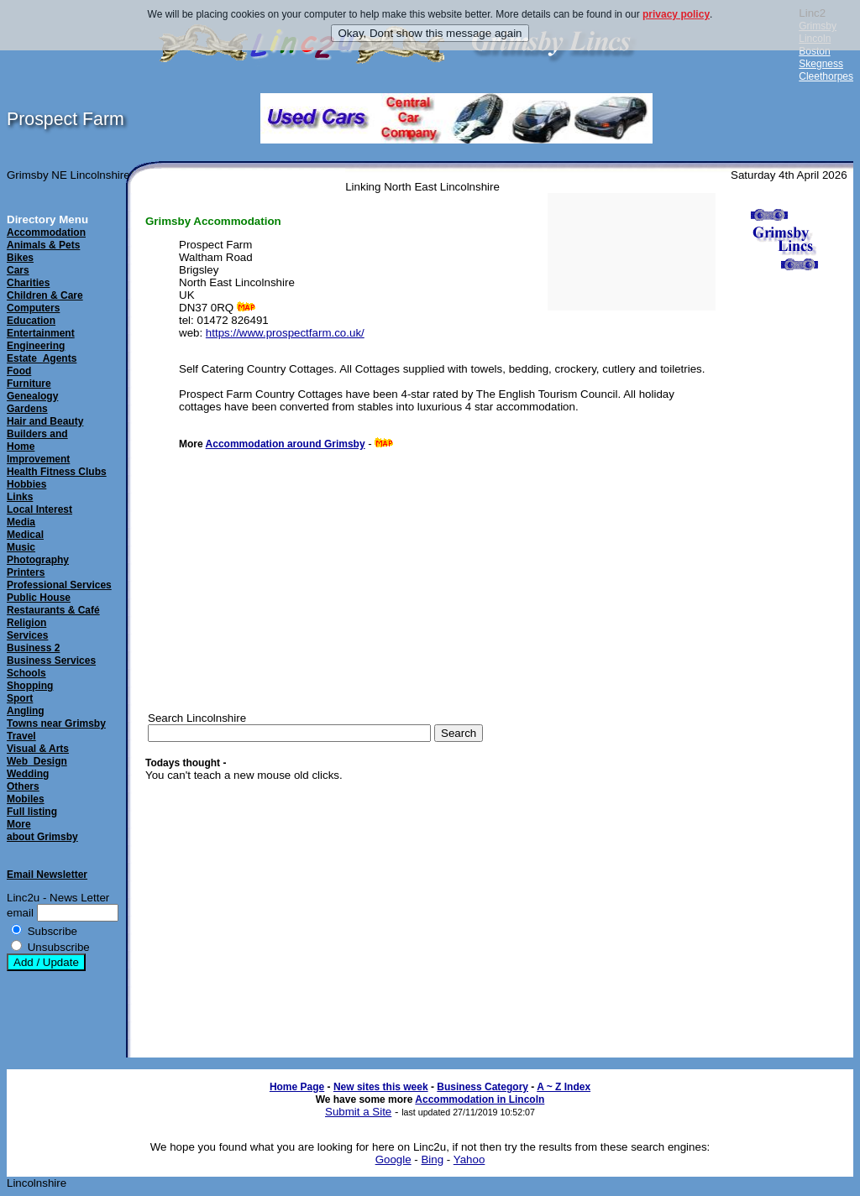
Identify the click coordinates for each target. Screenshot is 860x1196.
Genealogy (32, 396)
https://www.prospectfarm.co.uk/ (285, 332)
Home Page (297, 1087)
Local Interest (39, 509)
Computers (33, 308)
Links (20, 497)
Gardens (27, 409)
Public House (39, 597)
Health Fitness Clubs (57, 472)
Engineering (36, 346)
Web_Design (37, 761)
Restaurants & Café (53, 610)
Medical (25, 535)
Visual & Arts (38, 749)
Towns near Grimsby (56, 723)
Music (21, 547)
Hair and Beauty (45, 421)
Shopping (30, 686)
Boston (814, 51)
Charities (28, 283)
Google (393, 1159)
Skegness (821, 64)
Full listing (32, 811)
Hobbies (26, 484)
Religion (26, 623)
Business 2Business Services (51, 654)
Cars (18, 270)
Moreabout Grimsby (42, 830)
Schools (26, 673)
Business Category (482, 1087)
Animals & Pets (43, 245)
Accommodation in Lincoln (479, 1099)
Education (31, 320)
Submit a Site (358, 1111)
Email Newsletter (47, 874)
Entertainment (41, 333)
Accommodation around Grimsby (285, 444)
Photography (38, 560)
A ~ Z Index (563, 1087)
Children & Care (45, 295)
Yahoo (469, 1159)
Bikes (20, 258)
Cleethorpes (826, 76)
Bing (432, 1159)
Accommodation (46, 232)
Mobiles (26, 799)
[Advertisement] (784, 566)
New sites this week (380, 1087)
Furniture (29, 383)
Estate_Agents (41, 358)
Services (27, 635)
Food (19, 371)
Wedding (28, 774)
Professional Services (59, 585)
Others (23, 786)
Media (21, 522)
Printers (26, 572)
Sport (20, 698)
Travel (21, 736)
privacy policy (676, 14)
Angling (26, 711)
